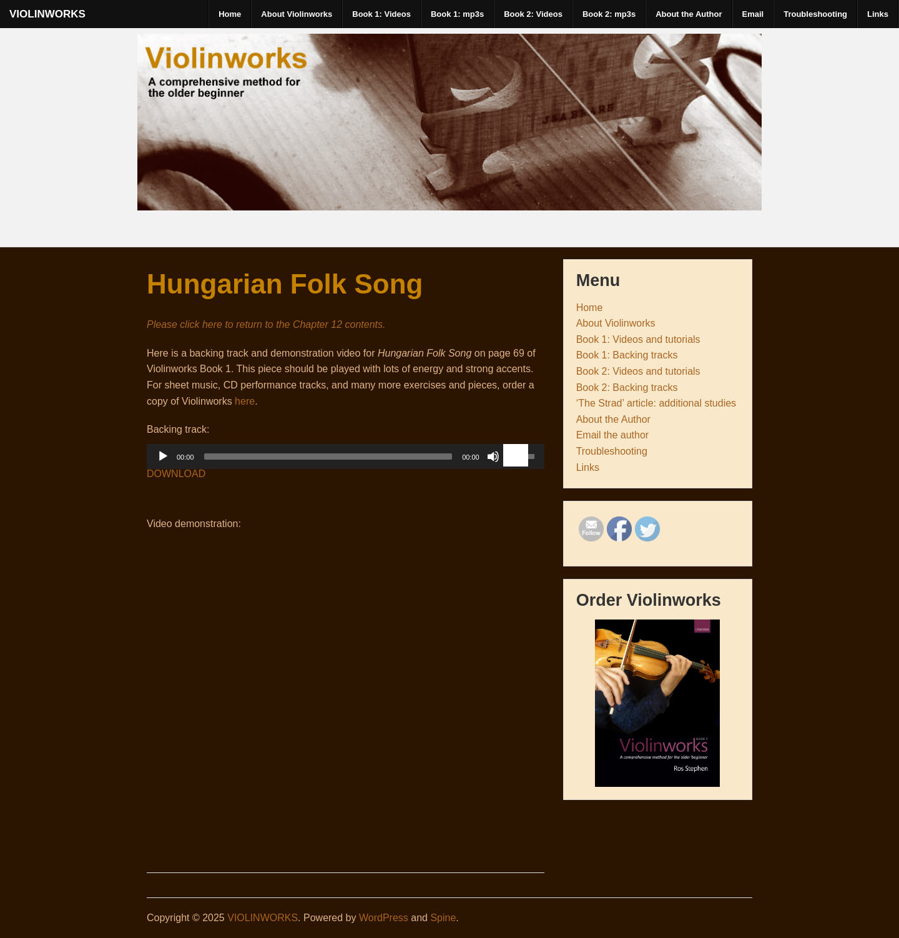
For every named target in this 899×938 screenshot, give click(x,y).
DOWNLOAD (176, 473)
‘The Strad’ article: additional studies (656, 403)
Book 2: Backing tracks (627, 387)
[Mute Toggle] (493, 456)
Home (230, 14)
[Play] (163, 456)
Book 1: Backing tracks (627, 355)
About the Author (689, 14)
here (245, 401)
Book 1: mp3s (457, 14)
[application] (345, 459)
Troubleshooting (815, 14)
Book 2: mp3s (609, 14)
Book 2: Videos (533, 14)
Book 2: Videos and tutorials (638, 371)
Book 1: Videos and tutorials (638, 339)
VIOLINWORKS (47, 14)
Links (877, 14)
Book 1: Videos (381, 14)
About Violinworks (296, 14)
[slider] (328, 456)
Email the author (612, 435)
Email (753, 14)
